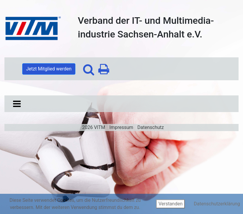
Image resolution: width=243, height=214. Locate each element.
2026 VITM (93, 127)
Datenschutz (150, 127)
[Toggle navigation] (17, 104)
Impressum (121, 127)
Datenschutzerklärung (217, 204)
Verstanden (170, 204)
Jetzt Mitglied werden (49, 69)
